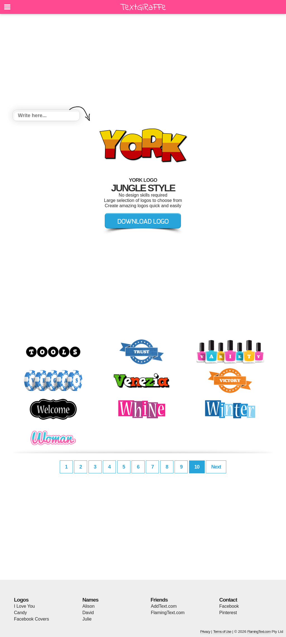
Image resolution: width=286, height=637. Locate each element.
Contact (228, 600)
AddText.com (164, 606)
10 (196, 467)
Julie (87, 619)
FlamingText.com (168, 612)
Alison (88, 606)
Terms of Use (222, 631)
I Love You (24, 606)
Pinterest (228, 612)
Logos (21, 600)
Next (216, 467)
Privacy (205, 631)
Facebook (229, 606)
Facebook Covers (31, 619)
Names (90, 600)
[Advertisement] (143, 63)
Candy (20, 612)
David (88, 612)
